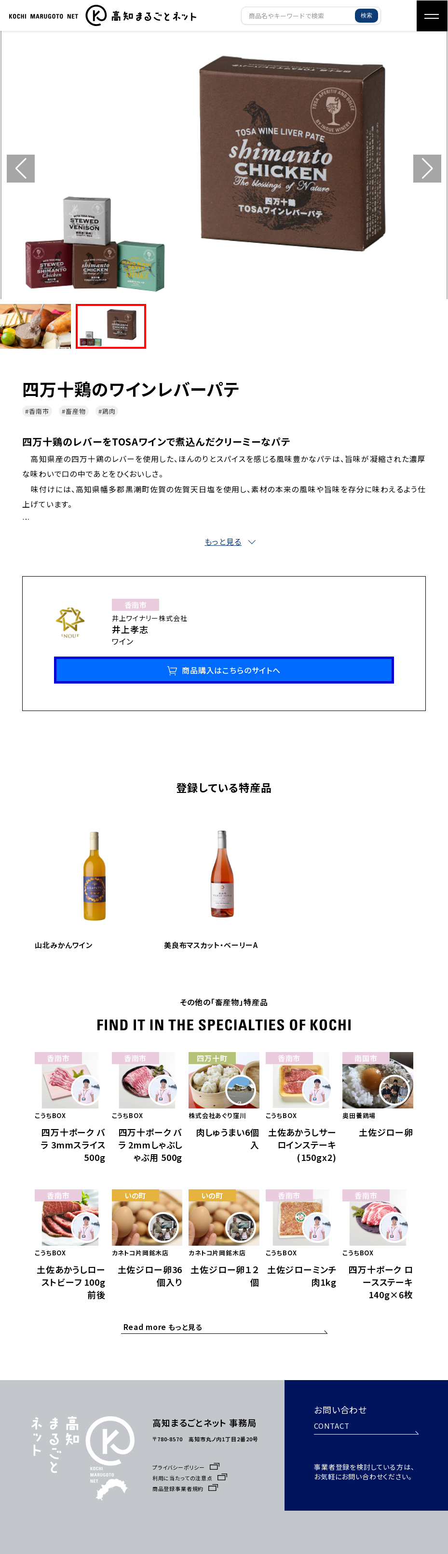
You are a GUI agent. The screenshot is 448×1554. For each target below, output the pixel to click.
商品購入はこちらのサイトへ (231, 671)
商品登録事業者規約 (185, 1476)
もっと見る (163, 1319)
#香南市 (37, 411)
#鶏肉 (107, 411)
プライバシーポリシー (186, 1455)
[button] (427, 169)
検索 (366, 15)
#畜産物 (74, 411)
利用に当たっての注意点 (190, 1465)
